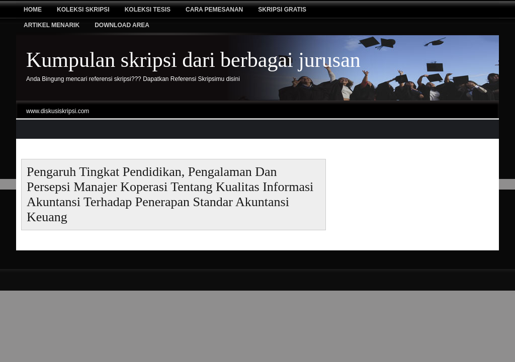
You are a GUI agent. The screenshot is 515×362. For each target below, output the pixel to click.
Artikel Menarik (51, 25)
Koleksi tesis (147, 9)
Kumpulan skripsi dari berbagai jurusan (193, 59)
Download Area (122, 25)
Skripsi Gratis (282, 9)
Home (33, 9)
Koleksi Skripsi (83, 9)
